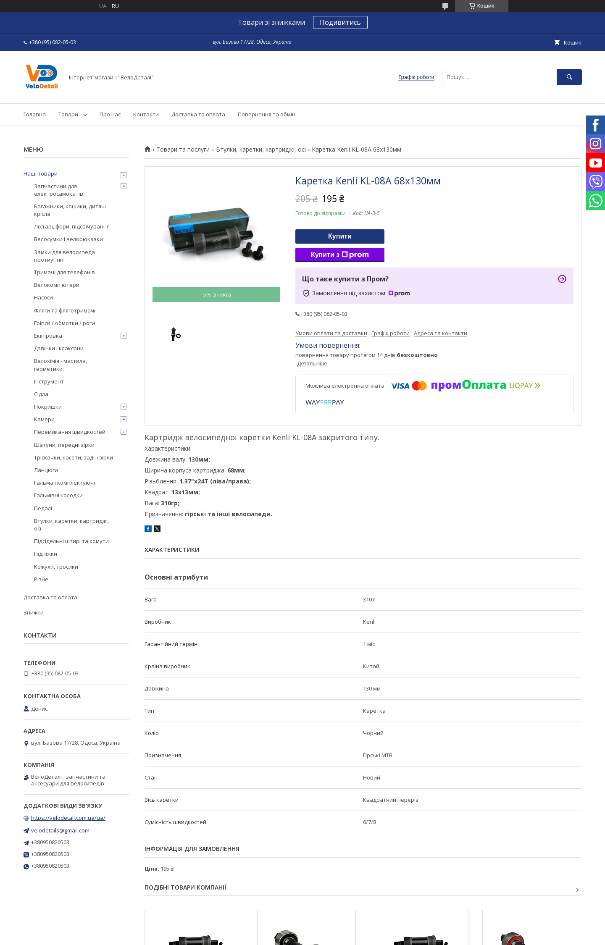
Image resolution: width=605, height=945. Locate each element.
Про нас (110, 114)
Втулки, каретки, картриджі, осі (261, 149)
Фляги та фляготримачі (64, 310)
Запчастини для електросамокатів (58, 189)
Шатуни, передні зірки (64, 445)
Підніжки (45, 553)
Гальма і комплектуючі (64, 482)
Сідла (41, 394)
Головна (35, 114)
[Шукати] (569, 77)
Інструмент (49, 381)
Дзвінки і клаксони (59, 348)
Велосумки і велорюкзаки (68, 239)
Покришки (48, 406)
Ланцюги (46, 470)
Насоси (43, 297)
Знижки (34, 612)
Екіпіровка (48, 335)
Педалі (43, 508)
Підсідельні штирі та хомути (71, 541)
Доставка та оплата (198, 114)
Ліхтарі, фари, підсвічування (72, 226)
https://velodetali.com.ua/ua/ (68, 817)
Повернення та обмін (266, 114)
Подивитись (340, 22)
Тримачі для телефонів (64, 272)
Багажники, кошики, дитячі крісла (70, 210)
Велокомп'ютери (56, 285)
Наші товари (41, 173)
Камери (44, 419)
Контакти (146, 114)
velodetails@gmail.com (60, 830)
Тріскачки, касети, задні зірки (73, 457)
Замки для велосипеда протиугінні (64, 255)
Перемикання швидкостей (69, 432)
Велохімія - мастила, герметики (60, 364)
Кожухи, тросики (56, 566)
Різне (41, 579)
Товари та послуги (183, 149)
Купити (340, 236)
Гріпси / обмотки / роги (64, 323)
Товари (68, 114)
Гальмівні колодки (58, 495)
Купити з (340, 255)
